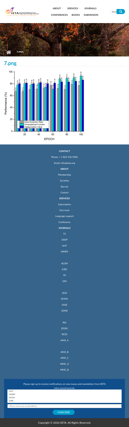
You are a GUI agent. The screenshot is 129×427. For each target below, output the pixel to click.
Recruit (64, 186)
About (57, 8)
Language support (64, 216)
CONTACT (64, 151)
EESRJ (64, 328)
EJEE (64, 269)
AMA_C (64, 357)
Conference (65, 222)
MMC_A (64, 363)
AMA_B (64, 352)
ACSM (64, 263)
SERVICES (64, 198)
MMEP (64, 251)
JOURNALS (64, 227)
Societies (64, 180)
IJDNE (64, 310)
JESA (64, 292)
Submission (91, 14)
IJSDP (64, 239)
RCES (64, 334)
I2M (64, 281)
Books (76, 14)
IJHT (64, 245)
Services (72, 8)
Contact (64, 192)
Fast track (64, 210)
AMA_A (64, 340)
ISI (64, 275)
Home (8, 52)
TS (64, 233)
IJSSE (64, 304)
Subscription (64, 204)
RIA (64, 322)
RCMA (64, 298)
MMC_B (64, 369)
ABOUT (64, 168)
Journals (90, 8)
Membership (64, 174)
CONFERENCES (59, 14)
